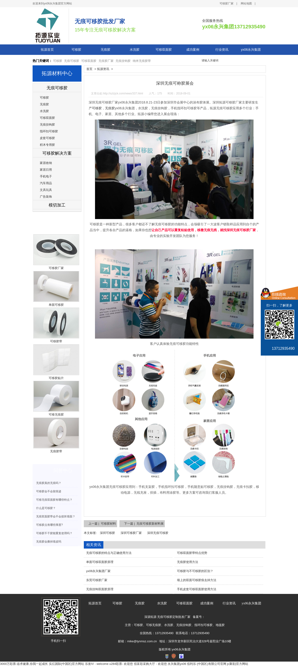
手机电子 (46, 176)
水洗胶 (134, 49)
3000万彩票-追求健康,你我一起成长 (24, 664)
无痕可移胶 (71, 61)
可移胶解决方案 (57, 153)
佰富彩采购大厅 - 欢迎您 (150, 664)
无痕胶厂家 (106, 61)
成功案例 (192, 49)
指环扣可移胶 (49, 131)
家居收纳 (46, 163)
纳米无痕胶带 (142, 61)
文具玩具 (46, 190)
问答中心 (63, 470)
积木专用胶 (47, 145)
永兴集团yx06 (177, 664)
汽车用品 (46, 183)
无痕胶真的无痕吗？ (48, 483)
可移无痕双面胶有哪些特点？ (54, 499)
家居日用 (46, 169)
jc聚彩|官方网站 (237, 664)
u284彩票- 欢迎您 (121, 664)
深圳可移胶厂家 (131, 533)
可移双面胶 (164, 49)
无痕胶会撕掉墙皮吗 (48, 541)
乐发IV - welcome (96, 664)
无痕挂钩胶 (123, 61)
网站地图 (246, 3)
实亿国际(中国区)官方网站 (66, 664)
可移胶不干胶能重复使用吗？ (54, 533)
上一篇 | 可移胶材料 (102, 523)
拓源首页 (47, 49)
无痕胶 (105, 49)
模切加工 (57, 205)
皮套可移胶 (47, 138)
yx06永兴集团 (251, 49)
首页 (89, 69)
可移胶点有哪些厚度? (49, 524)
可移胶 (76, 49)
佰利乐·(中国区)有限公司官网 (206, 664)
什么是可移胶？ (46, 508)
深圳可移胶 (107, 533)
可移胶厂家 (227, 3)
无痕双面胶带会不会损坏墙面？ (55, 516)
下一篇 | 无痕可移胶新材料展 (144, 523)
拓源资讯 (103, 69)
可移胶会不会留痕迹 (48, 491)
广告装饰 (46, 196)
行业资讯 (221, 49)
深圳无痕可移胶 (157, 533)
